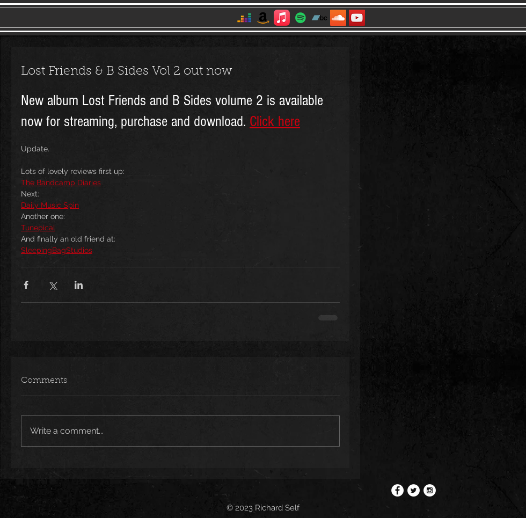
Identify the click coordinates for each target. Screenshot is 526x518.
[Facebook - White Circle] (397, 490)
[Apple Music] (282, 18)
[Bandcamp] (319, 18)
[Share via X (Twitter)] (52, 285)
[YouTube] (357, 18)
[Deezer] (244, 18)
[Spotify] (301, 18)
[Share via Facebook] (26, 285)
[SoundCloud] (338, 18)
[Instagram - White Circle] (429, 490)
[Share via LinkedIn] (79, 285)
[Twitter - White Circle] (413, 490)
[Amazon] (263, 18)
